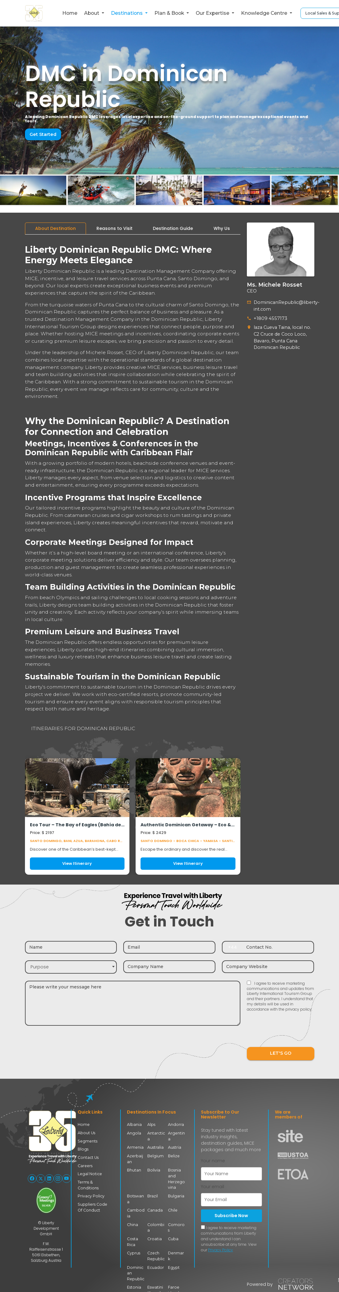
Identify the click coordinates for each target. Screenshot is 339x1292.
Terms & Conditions (87, 1184)
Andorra (175, 1124)
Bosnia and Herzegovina (176, 1178)
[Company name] (169, 966)
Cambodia (136, 1212)
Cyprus (133, 1251)
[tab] (55, 229)
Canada (154, 1209)
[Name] (71, 947)
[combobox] (71, 967)
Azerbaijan (135, 1158)
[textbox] (71, 967)
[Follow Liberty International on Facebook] (32, 1178)
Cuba (173, 1237)
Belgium (155, 1155)
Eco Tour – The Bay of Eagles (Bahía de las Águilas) (77, 825)
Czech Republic (155, 1254)
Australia (155, 1147)
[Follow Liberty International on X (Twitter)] (40, 1178)
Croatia (154, 1237)
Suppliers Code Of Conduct (94, 1206)
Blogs (83, 1149)
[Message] (132, 1003)
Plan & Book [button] (169, 13)
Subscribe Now (231, 1215)
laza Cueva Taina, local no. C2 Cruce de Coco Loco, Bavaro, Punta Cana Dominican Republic (281, 336)
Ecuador (155, 1265)
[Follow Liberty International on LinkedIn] (49, 1178)
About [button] (92, 13)
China (132, 1223)
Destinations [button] (127, 13)
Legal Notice (89, 1173)
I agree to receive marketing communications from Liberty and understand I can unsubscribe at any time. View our (229, 1239)
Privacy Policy (91, 1195)
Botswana (135, 1198)
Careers (85, 1165)
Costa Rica (132, 1240)
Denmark (176, 1254)
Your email (212, 1187)
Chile (172, 1209)
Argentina (176, 1136)
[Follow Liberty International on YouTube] (66, 1178)
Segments (87, 1141)
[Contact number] (278, 947)
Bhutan (134, 1169)
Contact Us (88, 1157)
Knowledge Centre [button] (264, 13)
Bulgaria (176, 1195)
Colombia (155, 1226)
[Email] (169, 947)
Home (69, 13)
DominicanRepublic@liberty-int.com (284, 306)
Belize (173, 1155)
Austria (174, 1147)
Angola (134, 1133)
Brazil (152, 1195)
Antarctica (155, 1136)
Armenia (135, 1147)
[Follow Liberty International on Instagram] (58, 1178)
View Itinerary (77, 863)
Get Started (43, 134)
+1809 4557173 (269, 318)
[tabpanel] (132, 557)
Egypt (173, 1265)
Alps (151, 1124)
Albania (134, 1124)
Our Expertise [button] (213, 13)
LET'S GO (280, 1053)
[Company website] (268, 966)
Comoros (176, 1223)
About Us (86, 1132)
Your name (213, 1161)
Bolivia (153, 1169)
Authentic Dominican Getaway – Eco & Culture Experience (188, 825)
